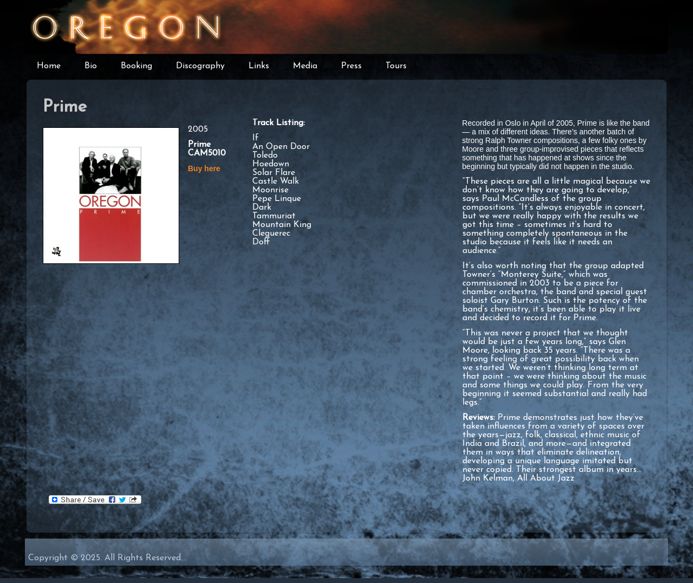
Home (49, 66)
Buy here (204, 168)
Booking (136, 66)
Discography (200, 66)
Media (305, 66)
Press (351, 66)
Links (259, 66)
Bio (90, 66)
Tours (396, 66)
